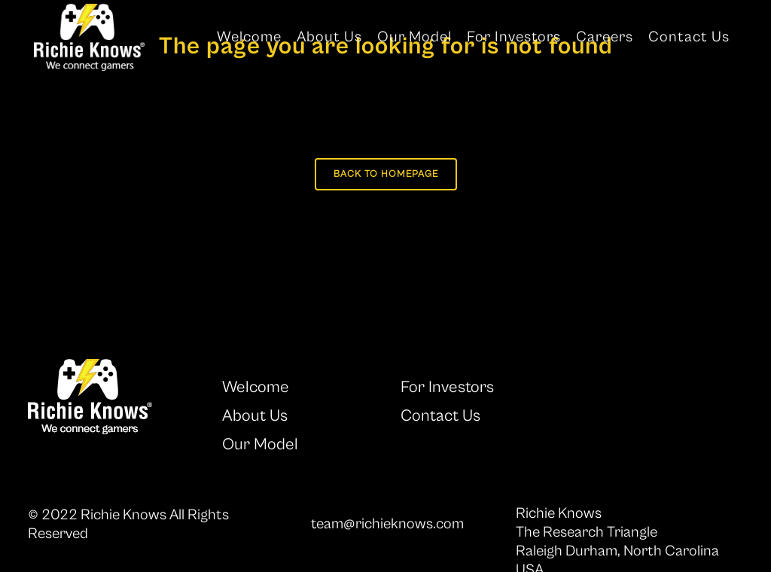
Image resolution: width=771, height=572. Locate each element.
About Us (255, 415)
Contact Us (440, 415)
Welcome (255, 387)
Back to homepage (386, 174)
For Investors (447, 387)
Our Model (260, 444)
